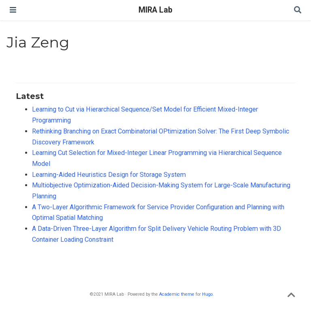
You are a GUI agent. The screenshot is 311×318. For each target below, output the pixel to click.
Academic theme (176, 294)
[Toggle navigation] (13, 9)
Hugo (207, 294)
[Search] (297, 10)
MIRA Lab (155, 10)
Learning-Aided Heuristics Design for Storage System (109, 174)
